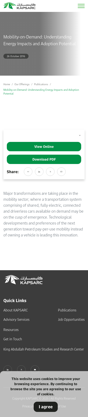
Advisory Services (16, 319)
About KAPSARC (15, 310)
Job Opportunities (71, 319)
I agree (46, 407)
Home (6, 84)
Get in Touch (12, 339)
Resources (11, 330)
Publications (41, 84)
